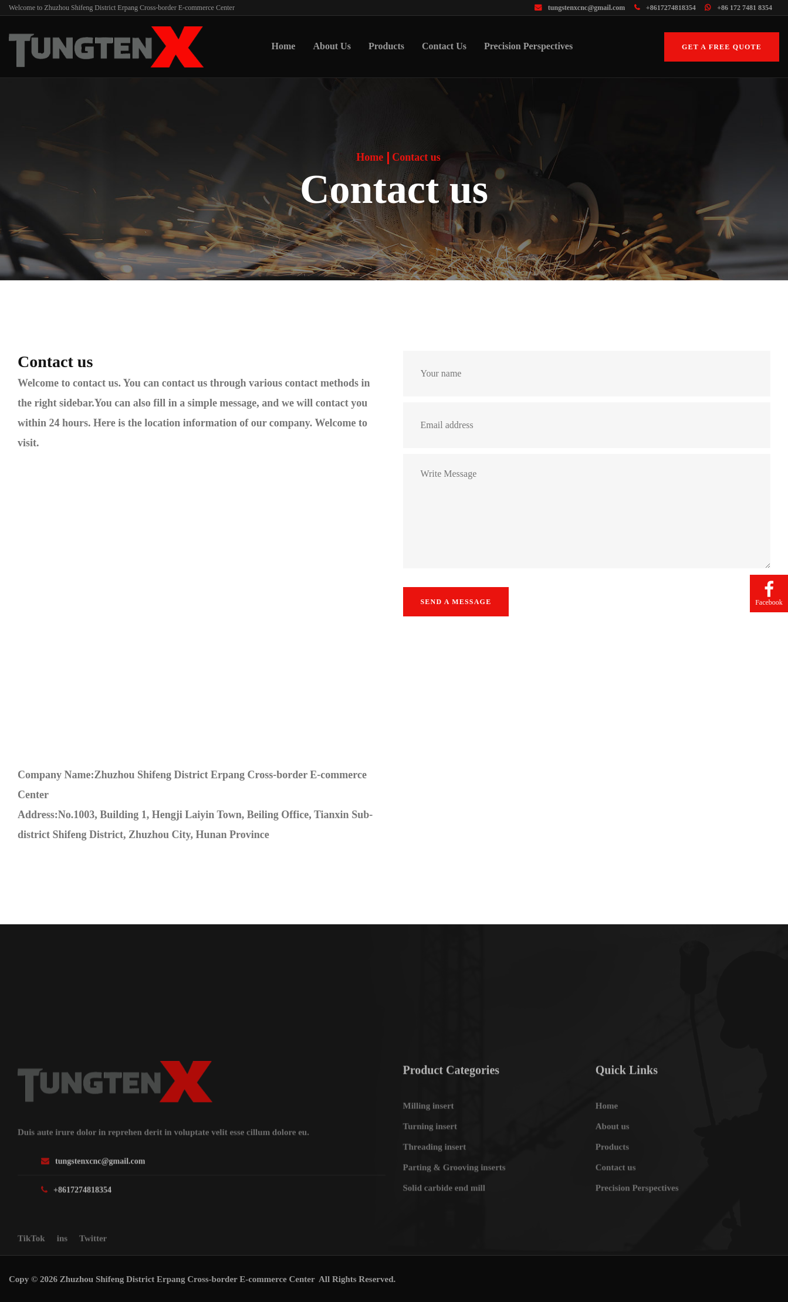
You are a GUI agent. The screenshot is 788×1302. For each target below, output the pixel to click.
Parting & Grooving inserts (454, 1207)
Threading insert (434, 1186)
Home (284, 46)
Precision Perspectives (528, 46)
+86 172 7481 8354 (738, 8)
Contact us (444, 46)
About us (331, 46)
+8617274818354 (665, 8)
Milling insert (428, 1145)
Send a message (456, 602)
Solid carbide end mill (444, 1227)
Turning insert (430, 1166)
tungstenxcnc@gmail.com (580, 8)
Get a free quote (722, 47)
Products (386, 46)
